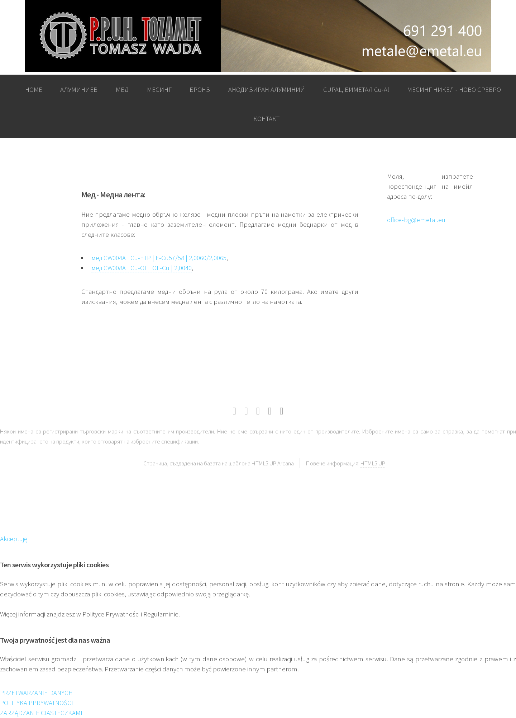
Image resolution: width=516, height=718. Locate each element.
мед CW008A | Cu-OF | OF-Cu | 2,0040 (141, 268)
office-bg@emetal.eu (416, 220)
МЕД (122, 89)
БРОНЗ (200, 89)
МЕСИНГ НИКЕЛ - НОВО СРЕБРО (454, 89)
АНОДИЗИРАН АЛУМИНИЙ (266, 89)
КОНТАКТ (266, 118)
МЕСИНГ (159, 89)
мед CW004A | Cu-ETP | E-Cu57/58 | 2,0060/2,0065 (158, 258)
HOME (33, 89)
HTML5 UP (372, 463)
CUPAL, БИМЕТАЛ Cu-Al (356, 89)
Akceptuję (13, 539)
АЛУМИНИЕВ (78, 89)
